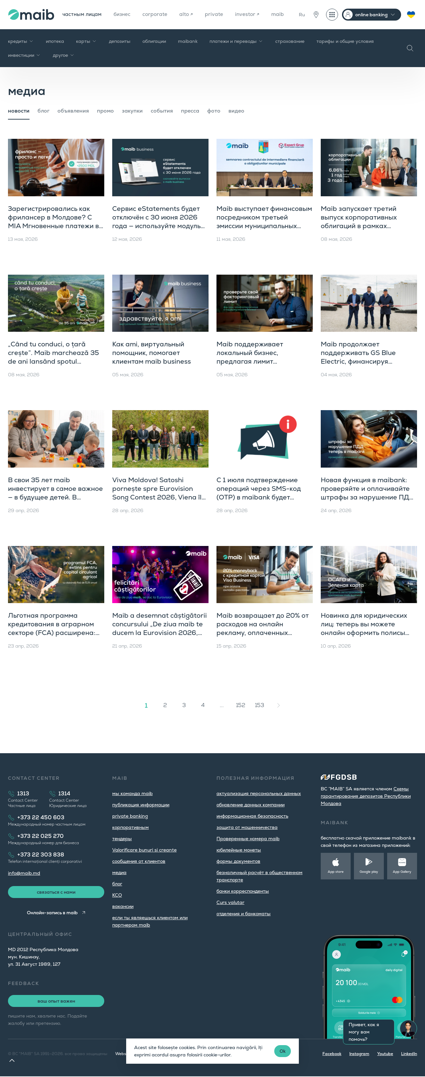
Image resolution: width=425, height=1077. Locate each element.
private (218, 14)
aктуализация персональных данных (258, 793)
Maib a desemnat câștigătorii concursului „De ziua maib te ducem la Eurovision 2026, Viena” (159, 628)
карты (86, 41)
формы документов (238, 861)
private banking (130, 816)
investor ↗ (251, 14)
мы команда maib (132, 793)
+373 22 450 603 (40, 817)
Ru (302, 15)
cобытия (162, 110)
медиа (119, 872)
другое (64, 55)
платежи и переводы (236, 41)
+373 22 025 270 (40, 836)
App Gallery (402, 871)
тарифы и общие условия (345, 41)
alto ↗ (190, 14)
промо (105, 110)
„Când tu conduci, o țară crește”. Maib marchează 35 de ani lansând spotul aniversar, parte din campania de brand (53, 361)
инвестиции (24, 55)
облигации (154, 41)
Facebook (331, 1054)
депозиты (119, 41)
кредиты (21, 41)
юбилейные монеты (238, 850)
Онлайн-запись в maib (52, 913)
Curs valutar (230, 902)
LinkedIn (409, 1054)
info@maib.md (24, 873)
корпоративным (130, 827)
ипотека (55, 41)
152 (240, 705)
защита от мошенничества (247, 827)
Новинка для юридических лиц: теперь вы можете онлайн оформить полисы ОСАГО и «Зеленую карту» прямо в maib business (364, 632)
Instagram (359, 1054)
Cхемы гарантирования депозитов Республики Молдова (366, 796)
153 (259, 705)
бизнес (124, 14)
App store (336, 871)
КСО (117, 895)
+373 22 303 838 (40, 854)
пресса (190, 110)
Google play (369, 871)
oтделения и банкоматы (243, 914)
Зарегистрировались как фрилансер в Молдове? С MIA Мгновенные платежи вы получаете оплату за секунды (56, 225)
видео (236, 110)
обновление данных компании (250, 805)
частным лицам (82, 14)
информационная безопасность (252, 816)
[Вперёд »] (279, 705)
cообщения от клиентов (138, 861)
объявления (73, 110)
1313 (23, 793)
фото (213, 110)
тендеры (122, 839)
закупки (132, 110)
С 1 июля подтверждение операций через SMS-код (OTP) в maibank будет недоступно (258, 493)
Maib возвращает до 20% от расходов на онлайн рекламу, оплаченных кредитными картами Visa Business (262, 632)
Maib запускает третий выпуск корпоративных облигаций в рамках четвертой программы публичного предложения (364, 225)
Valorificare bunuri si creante (144, 850)
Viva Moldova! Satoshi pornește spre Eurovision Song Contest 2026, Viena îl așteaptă (157, 493)
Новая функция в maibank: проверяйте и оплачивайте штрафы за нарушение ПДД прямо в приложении (367, 493)
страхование (289, 41)
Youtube (385, 1054)
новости (19, 110)
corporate (158, 14)
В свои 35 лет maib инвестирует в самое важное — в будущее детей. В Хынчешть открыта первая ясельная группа (55, 497)
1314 (64, 793)
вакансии (122, 906)
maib (282, 14)
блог (43, 110)
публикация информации (140, 805)
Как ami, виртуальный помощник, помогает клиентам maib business (151, 353)
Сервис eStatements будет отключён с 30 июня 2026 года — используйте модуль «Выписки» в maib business (156, 221)
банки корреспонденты (242, 891)
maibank (188, 41)
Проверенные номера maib (248, 839)
